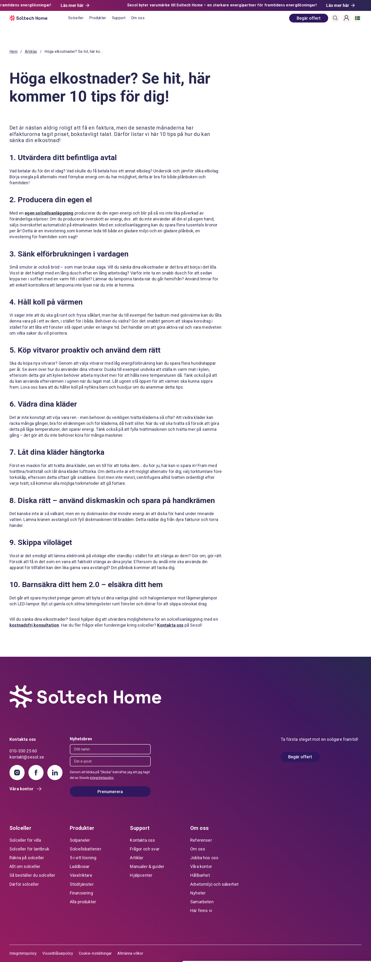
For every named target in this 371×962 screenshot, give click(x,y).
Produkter (97, 18)
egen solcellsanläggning (49, 213)
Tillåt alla (331, 918)
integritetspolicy (102, 778)
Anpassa (331, 933)
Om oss (138, 18)
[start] (38, 18)
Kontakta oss (170, 625)
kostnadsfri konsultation (34, 625)
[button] (335, 18)
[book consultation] (308, 18)
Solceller (76, 18)
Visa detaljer (72, 953)
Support (118, 18)
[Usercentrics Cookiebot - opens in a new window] (30, 952)
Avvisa (331, 949)
